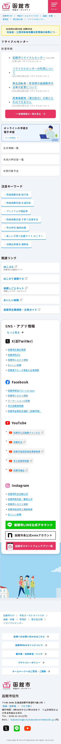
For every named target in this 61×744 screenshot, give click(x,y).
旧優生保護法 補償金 (17, 244)
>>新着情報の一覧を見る (28, 113)
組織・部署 (48, 15)
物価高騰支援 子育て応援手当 (22, 219)
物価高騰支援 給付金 (17, 194)
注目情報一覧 (11, 148)
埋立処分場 (18, 19)
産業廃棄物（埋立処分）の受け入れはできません (33, 100)
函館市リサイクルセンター (29, 57)
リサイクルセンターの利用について (33, 70)
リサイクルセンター (36, 19)
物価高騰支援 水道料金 (18, 202)
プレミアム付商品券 (17, 211)
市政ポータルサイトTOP (27, 15)
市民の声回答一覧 (13, 159)
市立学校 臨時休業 (16, 227)
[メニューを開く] (54, 6)
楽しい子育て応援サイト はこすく (24, 236)
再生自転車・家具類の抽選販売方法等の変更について (33, 85)
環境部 (5, 19)
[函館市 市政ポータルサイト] (16, 6)
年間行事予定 (11, 171)
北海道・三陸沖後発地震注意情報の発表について (33, 32)
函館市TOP (7, 15)
